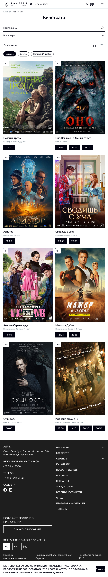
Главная (7, 11)
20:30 (86, 428)
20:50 (61, 241)
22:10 (74, 147)
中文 (24, 546)
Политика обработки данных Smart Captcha (53, 557)
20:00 (9, 428)
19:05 (9, 334)
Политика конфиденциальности (14, 557)
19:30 (9, 241)
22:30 (9, 147)
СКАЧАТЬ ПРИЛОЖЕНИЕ (27, 529)
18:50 (61, 428)
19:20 (73, 428)
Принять (100, 569)
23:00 (74, 241)
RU (6, 546)
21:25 (61, 334)
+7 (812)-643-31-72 (13, 477)
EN (15, 546)
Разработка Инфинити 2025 (90, 557)
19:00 (61, 147)
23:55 (87, 147)
